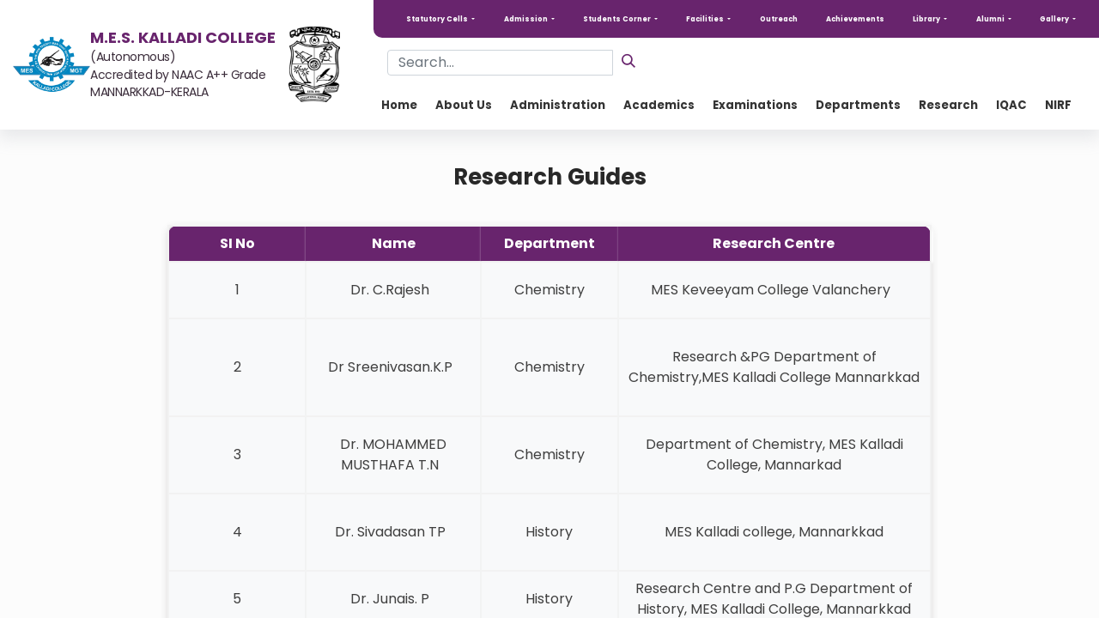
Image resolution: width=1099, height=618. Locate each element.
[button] (440, 19)
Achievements (855, 19)
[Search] (628, 60)
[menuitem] (399, 105)
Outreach (779, 19)
